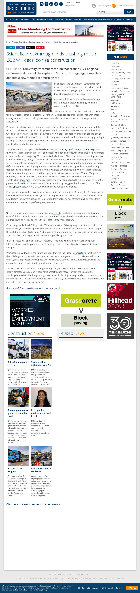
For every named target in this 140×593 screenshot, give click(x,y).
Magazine (101, 19)
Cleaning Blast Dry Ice (120, 188)
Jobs (92, 19)
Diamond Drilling (118, 125)
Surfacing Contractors (120, 91)
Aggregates (115, 100)
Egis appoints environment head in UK (41, 413)
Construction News (12, 19)
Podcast (130, 19)
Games (118, 19)
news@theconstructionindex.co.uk (43, 288)
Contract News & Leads (44, 19)
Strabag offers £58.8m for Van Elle (41, 363)
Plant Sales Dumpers (120, 147)
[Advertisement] (55, 537)
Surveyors (115, 175)
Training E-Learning (119, 153)
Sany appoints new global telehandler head (18, 413)
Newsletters (125, 5)
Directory (120, 578)
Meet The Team (36, 578)
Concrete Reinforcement (121, 131)
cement (33, 183)
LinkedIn (51, 4)
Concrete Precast (118, 185)
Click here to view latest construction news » (33, 504)
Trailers (114, 134)
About (26, 578)
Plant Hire (115, 63)
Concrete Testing (118, 172)
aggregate (25, 179)
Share (10, 47)
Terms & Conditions (99, 578)
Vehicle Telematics (119, 166)
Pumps (114, 109)
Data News (78, 19)
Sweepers (115, 178)
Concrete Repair (118, 182)
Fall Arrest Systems (119, 169)
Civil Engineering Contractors (118, 95)
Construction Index (21, 8)
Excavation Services (119, 88)
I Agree (132, 588)
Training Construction (120, 78)
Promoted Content (28, 19)
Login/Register (104, 5)
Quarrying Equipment (120, 137)
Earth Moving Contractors (116, 158)
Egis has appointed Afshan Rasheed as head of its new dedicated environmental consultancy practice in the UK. (40, 428)
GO (129, 11)
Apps (124, 19)
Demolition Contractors (121, 116)
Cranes (114, 84)
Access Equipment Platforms (119, 120)
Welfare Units (117, 103)
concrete (78, 252)
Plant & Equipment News (63, 19)
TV (96, 19)
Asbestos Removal (119, 141)
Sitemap (112, 578)
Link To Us (47, 578)
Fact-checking (58, 578)
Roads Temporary (118, 150)
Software (114, 113)
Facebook (61, 4)
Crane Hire (115, 81)
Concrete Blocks (118, 144)
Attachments (116, 69)
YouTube (56, 4)
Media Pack (109, 19)
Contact (19, 578)
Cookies (67, 578)
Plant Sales (115, 66)
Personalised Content (112, 588)
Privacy (88, 578)
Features (87, 19)
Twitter (46, 4)
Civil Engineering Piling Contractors (121, 73)
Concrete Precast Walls (121, 162)
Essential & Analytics (88, 588)
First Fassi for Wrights (15, 470)
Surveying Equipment (120, 128)
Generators (115, 106)
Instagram (42, 4)
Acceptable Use (78, 578)
